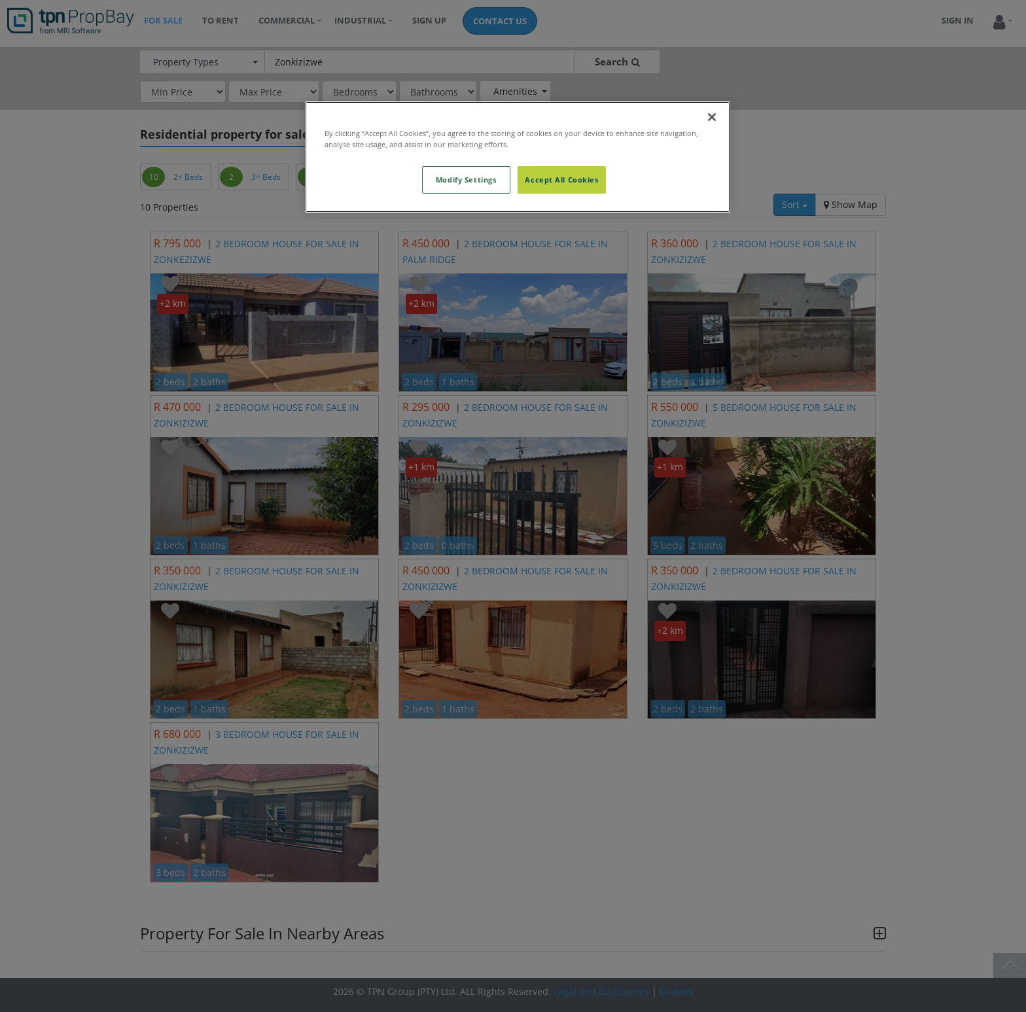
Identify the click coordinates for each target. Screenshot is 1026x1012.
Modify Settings (466, 179)
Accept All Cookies (561, 179)
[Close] (712, 117)
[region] (517, 157)
